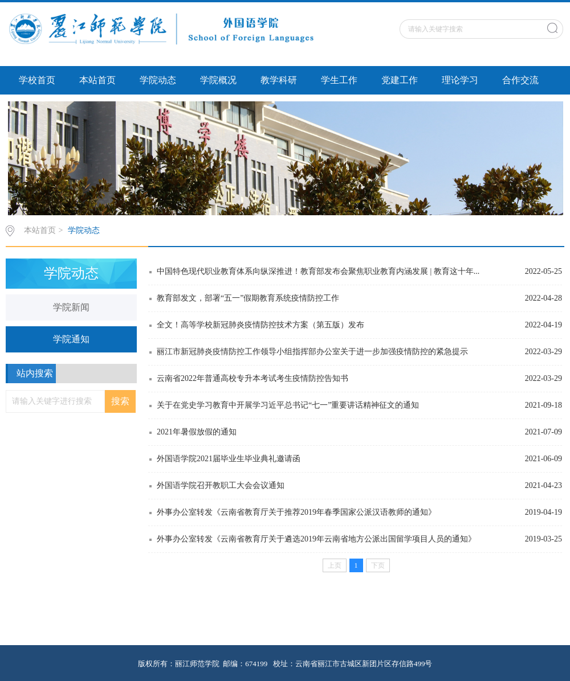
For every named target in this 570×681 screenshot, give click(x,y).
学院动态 (158, 80)
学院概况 (218, 80)
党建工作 (399, 80)
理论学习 (460, 80)
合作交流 (520, 80)
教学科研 (278, 80)
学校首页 (37, 80)
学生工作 (339, 80)
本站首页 (97, 80)
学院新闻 (71, 307)
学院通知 (71, 339)
